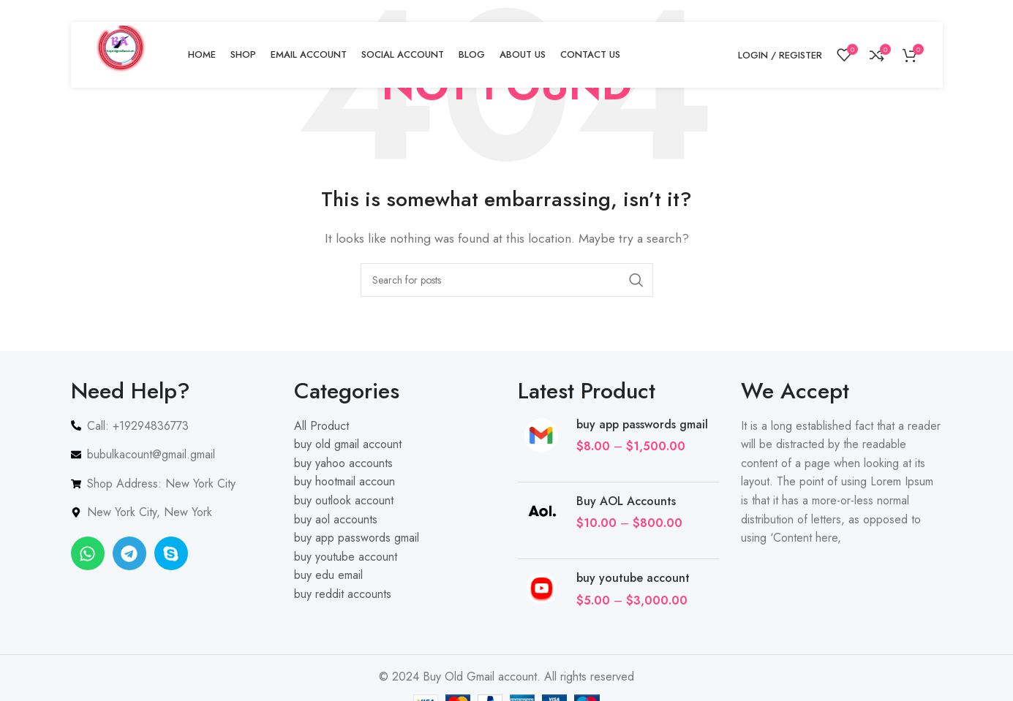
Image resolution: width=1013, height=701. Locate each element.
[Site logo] (122, 53)
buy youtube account (633, 578)
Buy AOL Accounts (626, 501)
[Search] (507, 280)
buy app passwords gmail (642, 425)
